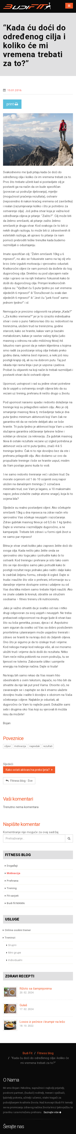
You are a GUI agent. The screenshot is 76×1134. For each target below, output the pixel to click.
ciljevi (7, 746)
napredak (34, 746)
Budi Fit (27, 1053)
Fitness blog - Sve (19, 780)
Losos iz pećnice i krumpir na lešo (42, 1022)
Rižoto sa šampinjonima (36, 988)
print (12, 104)
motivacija (20, 746)
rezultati (47, 746)
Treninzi (10, 937)
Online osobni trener (18, 930)
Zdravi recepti (19, 976)
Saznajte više (52, 1112)
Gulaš (23, 1005)
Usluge (12, 919)
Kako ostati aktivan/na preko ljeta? (29, 769)
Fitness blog (18, 855)
